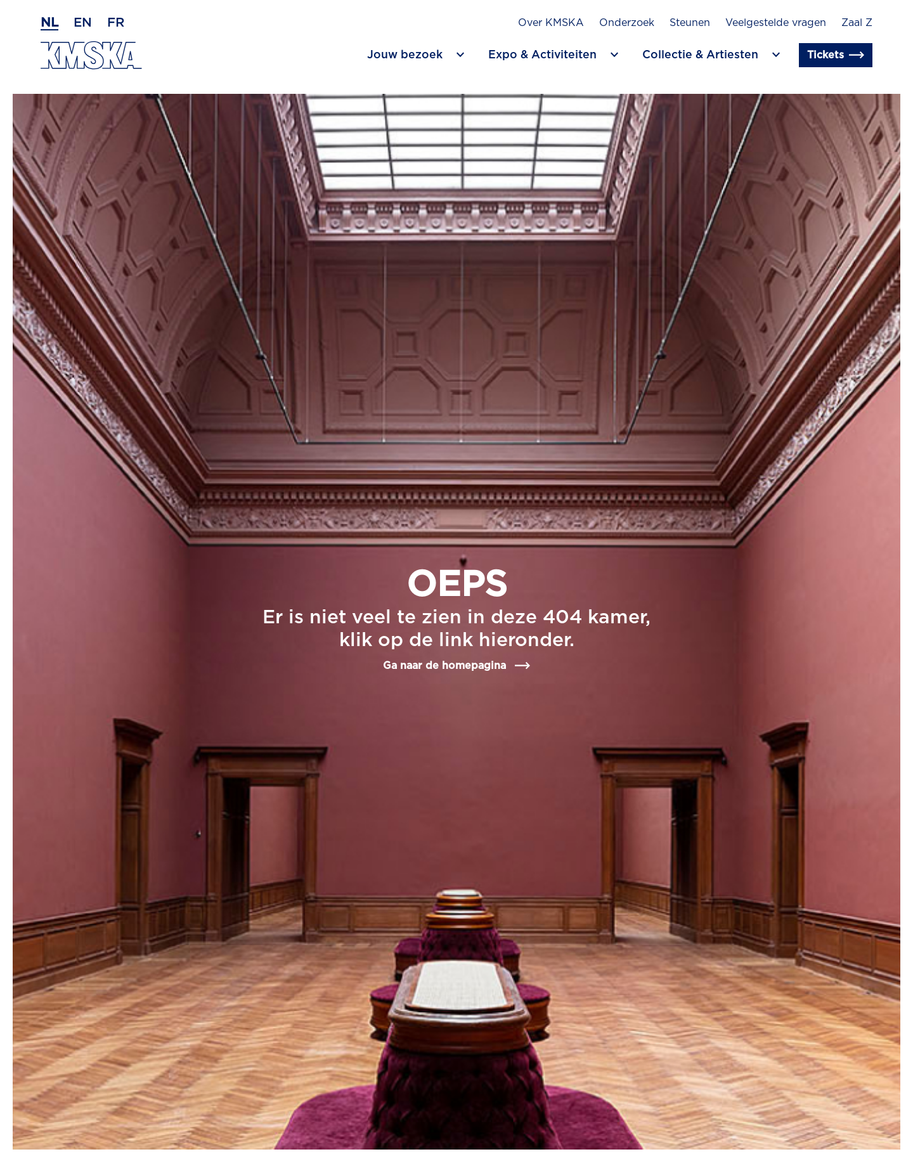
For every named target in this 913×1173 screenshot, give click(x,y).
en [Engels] (83, 22)
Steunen (690, 23)
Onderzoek (626, 23)
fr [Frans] (115, 22)
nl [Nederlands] (49, 22)
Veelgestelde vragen (775, 23)
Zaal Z (856, 23)
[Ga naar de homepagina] (91, 55)
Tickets (835, 55)
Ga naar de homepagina (456, 665)
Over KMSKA (551, 23)
